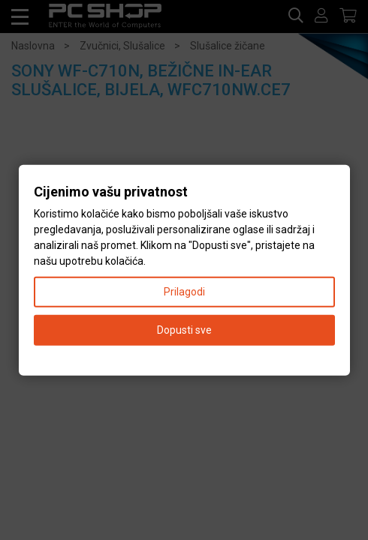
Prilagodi (184, 291)
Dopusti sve (184, 329)
